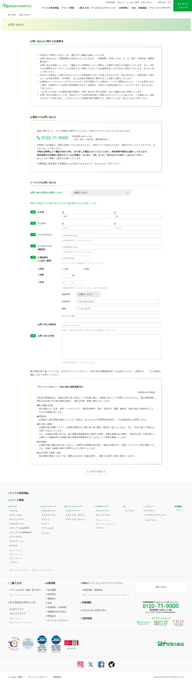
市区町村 (66, 301)
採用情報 (110, 2)
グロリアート (73, 511)
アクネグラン (16, 559)
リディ (45, 524)
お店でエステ (17, 609)
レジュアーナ (17, 520)
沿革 (49, 603)
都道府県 (66, 294)
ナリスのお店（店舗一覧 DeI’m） (26, 590)
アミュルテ (48, 528)
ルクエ (13, 511)
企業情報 (49, 583)
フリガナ (38, 223)
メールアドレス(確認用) (41, 247)
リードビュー (16, 551)
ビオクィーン (17, 541)
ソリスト (130, 511)
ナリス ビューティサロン (21, 623)
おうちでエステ (18, 614)
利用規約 (57, 677)
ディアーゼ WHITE (19, 528)
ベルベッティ (103, 521)
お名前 (37, 212)
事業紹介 (51, 599)
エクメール (102, 511)
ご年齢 (41, 274)
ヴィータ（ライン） (76, 520)
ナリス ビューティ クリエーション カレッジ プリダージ (106, 595)
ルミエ (180, 511)
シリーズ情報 (16, 500)
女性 (65, 269)
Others (13, 563)
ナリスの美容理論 (18, 493)
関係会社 (51, 616)
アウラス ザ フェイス (155, 515)
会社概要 (51, 590)
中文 (169, 2)
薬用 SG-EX (151, 521)
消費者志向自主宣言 (56, 612)
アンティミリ (16, 555)
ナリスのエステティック (22, 603)
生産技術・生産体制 (56, 608)
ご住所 (41, 282)
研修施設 (86, 603)
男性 (86, 269)
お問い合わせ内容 (42, 335)
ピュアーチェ (103, 515)
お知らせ (120, 2)
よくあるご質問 (132, 2)
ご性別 (41, 269)
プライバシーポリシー (37, 677)
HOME (13, 15)
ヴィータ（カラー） (76, 515)
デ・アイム (15, 619)
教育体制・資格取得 (93, 590)
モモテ (13, 546)
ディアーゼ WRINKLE (21, 533)
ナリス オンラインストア (21, 595)
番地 (64, 308)
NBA (101, 583)
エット (45, 520)
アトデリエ (16, 537)
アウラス (150, 511)
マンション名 (68, 316)
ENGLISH (162, 2)
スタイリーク (49, 515)
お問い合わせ (146, 2)
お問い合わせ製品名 (47, 324)
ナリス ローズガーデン (57, 621)
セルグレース (17, 524)
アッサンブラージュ (106, 524)
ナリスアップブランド (20, 571)
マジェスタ (16, 515)
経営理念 (51, 594)
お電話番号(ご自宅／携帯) (40, 259)
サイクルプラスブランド (43, 571)
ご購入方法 (14, 583)
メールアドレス (41, 234)
